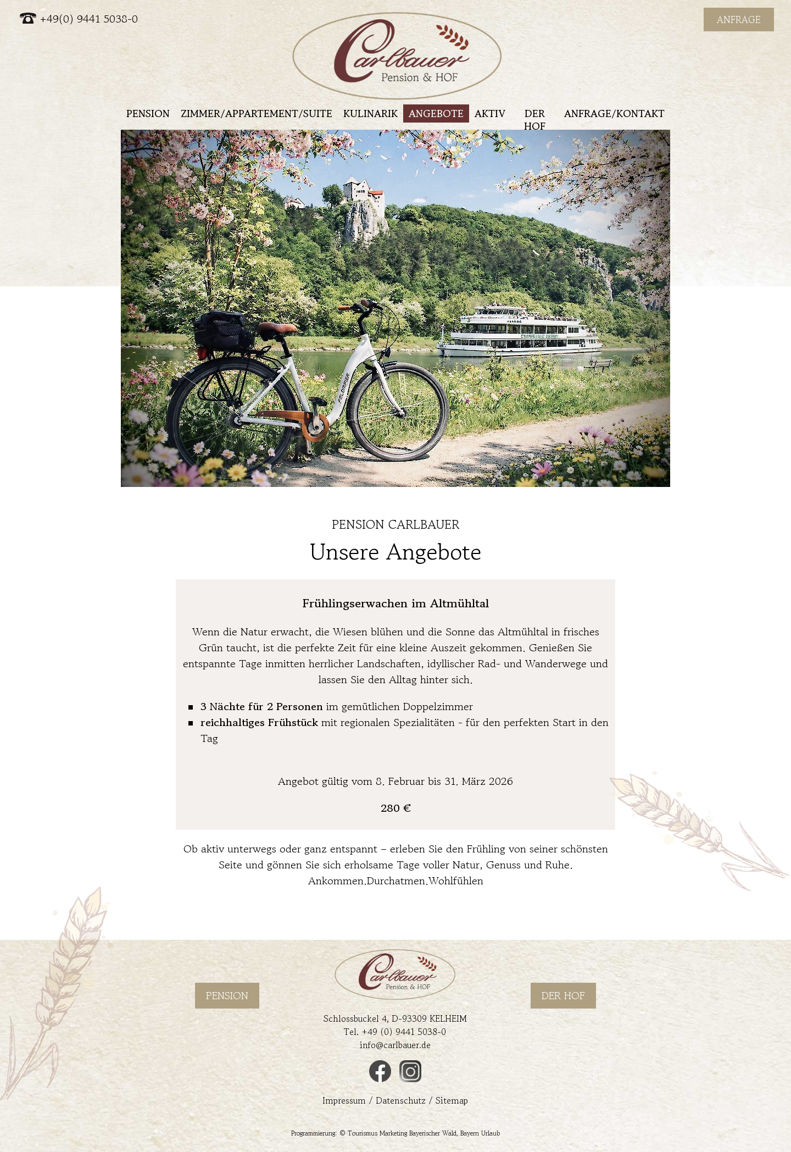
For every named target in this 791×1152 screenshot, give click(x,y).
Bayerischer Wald (432, 1133)
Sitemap (452, 1100)
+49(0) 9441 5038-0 (79, 19)
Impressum (344, 1100)
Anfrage (739, 19)
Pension (148, 113)
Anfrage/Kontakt (614, 113)
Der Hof (534, 119)
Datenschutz (401, 1100)
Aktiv (490, 113)
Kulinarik (370, 113)
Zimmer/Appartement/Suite (256, 113)
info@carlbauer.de (395, 1044)
